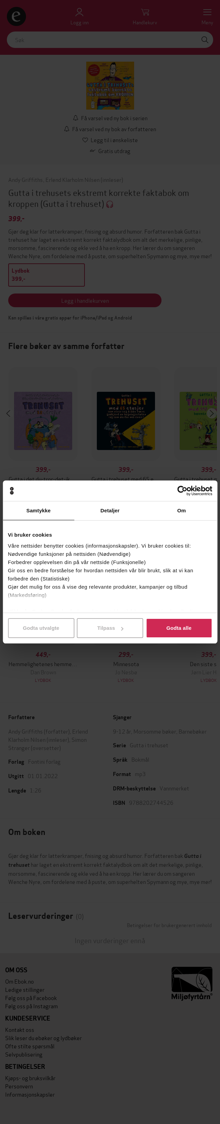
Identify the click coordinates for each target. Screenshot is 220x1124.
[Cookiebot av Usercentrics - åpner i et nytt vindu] (182, 491)
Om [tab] (181, 510)
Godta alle (179, 628)
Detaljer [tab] (110, 510)
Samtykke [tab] (38, 510)
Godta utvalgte (41, 628)
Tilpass (110, 628)
